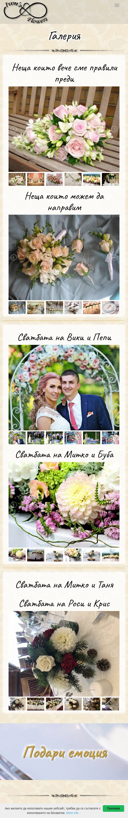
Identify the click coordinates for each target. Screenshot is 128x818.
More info (72, 813)
